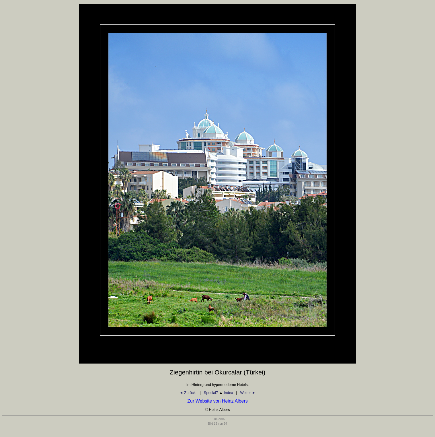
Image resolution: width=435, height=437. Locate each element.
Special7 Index (218, 393)
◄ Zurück (188, 393)
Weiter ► (247, 393)
